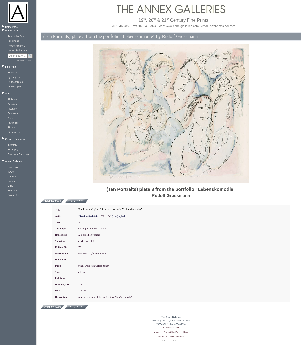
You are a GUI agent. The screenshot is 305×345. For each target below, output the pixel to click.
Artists (8, 93)
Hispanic (12, 108)
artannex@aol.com (171, 328)
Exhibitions (13, 41)
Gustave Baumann (15, 139)
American (13, 104)
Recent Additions (16, 45)
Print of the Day (16, 36)
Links (10, 185)
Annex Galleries (13, 161)
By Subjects (14, 77)
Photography (14, 86)
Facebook (13, 167)
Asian (10, 118)
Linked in (12, 176)
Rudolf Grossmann (87, 215)
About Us (12, 190)
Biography (13, 149)
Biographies (14, 132)
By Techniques (15, 82)
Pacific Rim (13, 122)
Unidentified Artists (17, 50)
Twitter (11, 171)
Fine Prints (10, 66)
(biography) (118, 216)
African (11, 127)
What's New (11, 30)
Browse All (13, 72)
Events (11, 181)
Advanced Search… (24, 60)
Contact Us (13, 195)
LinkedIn (180, 336)
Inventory (12, 145)
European (13, 113)
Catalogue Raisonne (18, 154)
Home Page (11, 27)
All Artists (12, 99)
